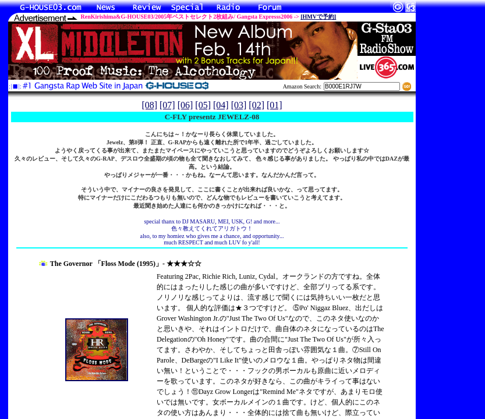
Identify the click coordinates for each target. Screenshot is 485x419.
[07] (167, 105)
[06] (185, 105)
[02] (256, 105)
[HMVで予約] (318, 16)
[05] (203, 105)
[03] (239, 105)
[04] (221, 105)
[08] (149, 105)
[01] (274, 105)
